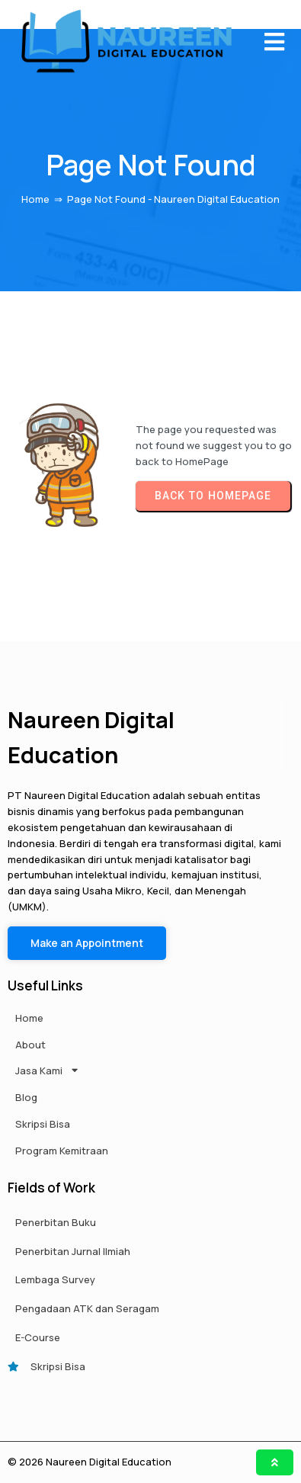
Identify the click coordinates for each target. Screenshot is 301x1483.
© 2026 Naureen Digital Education (89, 1462)
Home (35, 199)
